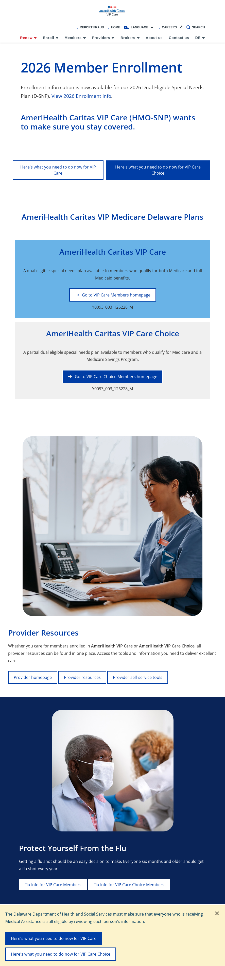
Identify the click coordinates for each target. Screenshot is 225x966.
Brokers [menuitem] (127, 38)
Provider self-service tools (137, 677)
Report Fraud (90, 27)
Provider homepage (33, 677)
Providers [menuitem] (101, 38)
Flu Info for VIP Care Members (53, 884)
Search (195, 27)
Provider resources (82, 677)
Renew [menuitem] (26, 38)
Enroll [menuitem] (48, 38)
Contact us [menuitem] (179, 38)
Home (114, 27)
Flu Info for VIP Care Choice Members (129, 884)
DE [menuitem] (198, 38)
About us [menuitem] (154, 38)
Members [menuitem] (73, 38)
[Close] (217, 914)
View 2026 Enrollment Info (81, 96)
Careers (168, 27)
